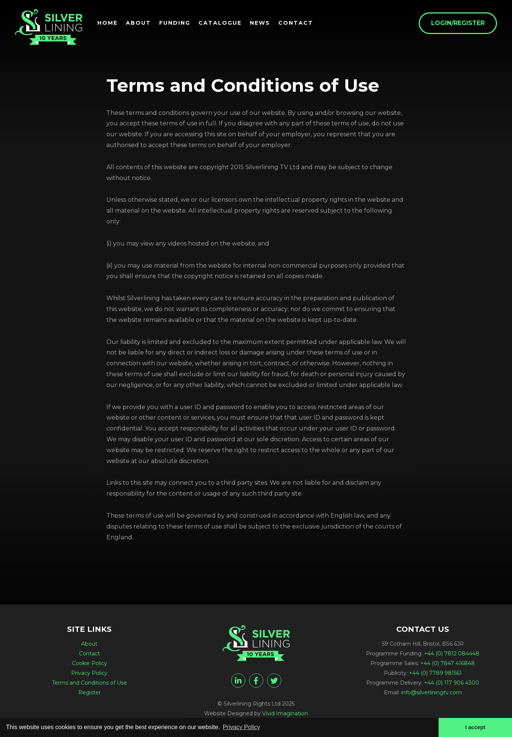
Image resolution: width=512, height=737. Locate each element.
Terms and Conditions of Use (89, 682)
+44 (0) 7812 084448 (451, 653)
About (138, 22)
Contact (295, 22)
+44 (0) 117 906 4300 (451, 682)
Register (89, 692)
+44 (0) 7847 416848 (447, 663)
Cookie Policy (89, 663)
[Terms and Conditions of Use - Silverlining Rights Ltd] (48, 27)
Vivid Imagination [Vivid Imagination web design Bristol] (285, 713)
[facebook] (256, 680)
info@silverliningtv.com (431, 692)
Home (107, 22)
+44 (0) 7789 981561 (435, 673)
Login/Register (458, 23)
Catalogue (220, 22)
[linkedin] (238, 680)
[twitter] (274, 680)
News (260, 22)
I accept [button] (475, 727)
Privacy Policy (89, 673)
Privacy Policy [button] (241, 727)
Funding (174, 22)
